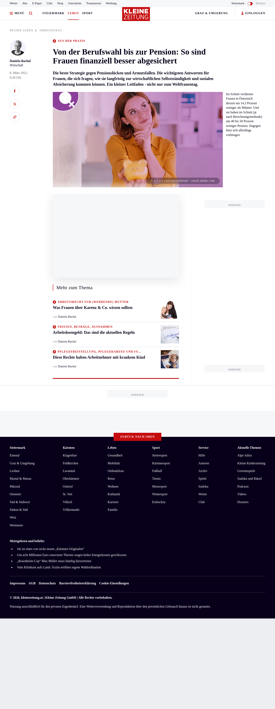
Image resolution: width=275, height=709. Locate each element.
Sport (87, 13)
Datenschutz (47, 583)
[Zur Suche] (30, 13)
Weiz (13, 517)
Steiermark (53, 13)
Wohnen (113, 486)
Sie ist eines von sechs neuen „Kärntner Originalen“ (50, 549)
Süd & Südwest (20, 502)
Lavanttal (69, 471)
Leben (73, 13)
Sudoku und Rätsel (249, 478)
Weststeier (16, 525)
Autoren (203, 463)
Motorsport (159, 486)
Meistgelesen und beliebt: (27, 541)
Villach (67, 502)
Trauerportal (93, 3)
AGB (32, 583)
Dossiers (243, 502)
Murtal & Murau (20, 478)
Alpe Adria (244, 455)
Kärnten (260, 3)
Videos (241, 494)
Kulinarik (114, 494)
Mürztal (15, 486)
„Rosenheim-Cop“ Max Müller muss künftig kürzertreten (54, 561)
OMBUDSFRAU (51, 30)
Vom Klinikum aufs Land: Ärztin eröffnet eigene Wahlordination (59, 567)
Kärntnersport (161, 463)
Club (49, 3)
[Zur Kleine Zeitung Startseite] (136, 16)
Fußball (157, 471)
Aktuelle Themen (249, 447)
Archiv (202, 471)
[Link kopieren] (15, 117)
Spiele (202, 478)
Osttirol (68, 486)
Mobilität (114, 463)
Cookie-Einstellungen (114, 583)
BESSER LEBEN (23, 30)
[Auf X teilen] (15, 104)
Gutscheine (74, 3)
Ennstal (14, 455)
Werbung (111, 3)
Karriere (113, 502)
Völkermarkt (71, 509)
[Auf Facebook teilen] (15, 91)
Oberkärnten (71, 478)
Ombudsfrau (116, 471)
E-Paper (37, 3)
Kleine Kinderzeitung (251, 463)
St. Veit (67, 494)
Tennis (156, 478)
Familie (112, 509)
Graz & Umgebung (211, 13)
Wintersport (159, 494)
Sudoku (203, 486)
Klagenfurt (70, 455)
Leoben (14, 471)
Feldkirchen (70, 463)
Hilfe (201, 455)
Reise (111, 478)
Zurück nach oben (137, 436)
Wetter (14, 3)
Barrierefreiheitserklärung (77, 583)
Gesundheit (115, 455)
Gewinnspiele (246, 471)
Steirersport (159, 455)
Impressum (17, 583)
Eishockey (159, 502)
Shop (60, 3)
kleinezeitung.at (32, 597)
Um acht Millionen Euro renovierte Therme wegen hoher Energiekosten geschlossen (71, 555)
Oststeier (15, 494)
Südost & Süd (19, 509)
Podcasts (243, 486)
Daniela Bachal (20, 61)
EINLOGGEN (253, 13)
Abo (25, 3)
